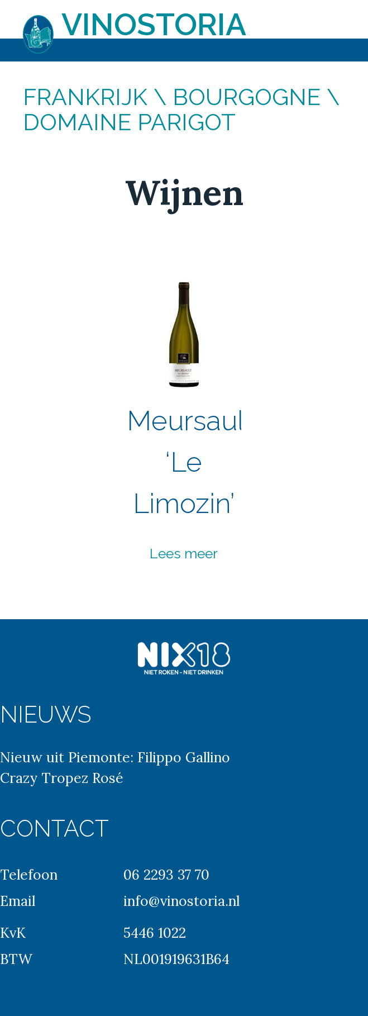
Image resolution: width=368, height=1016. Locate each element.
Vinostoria (153, 24)
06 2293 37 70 (166, 875)
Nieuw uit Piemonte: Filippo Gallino (115, 757)
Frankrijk (85, 97)
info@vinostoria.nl (181, 901)
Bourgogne (247, 97)
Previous (70, 428)
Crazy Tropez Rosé (61, 778)
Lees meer (184, 553)
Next (297, 428)
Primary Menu (345, 17)
